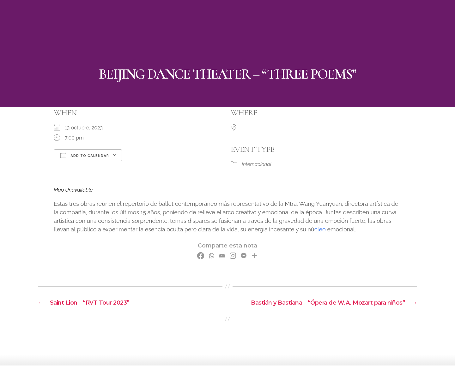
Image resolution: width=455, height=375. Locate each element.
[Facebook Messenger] (243, 255)
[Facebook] (200, 255)
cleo (320, 229)
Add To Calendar (84, 155)
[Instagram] (233, 255)
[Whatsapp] (211, 255)
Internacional (256, 164)
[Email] (222, 255)
